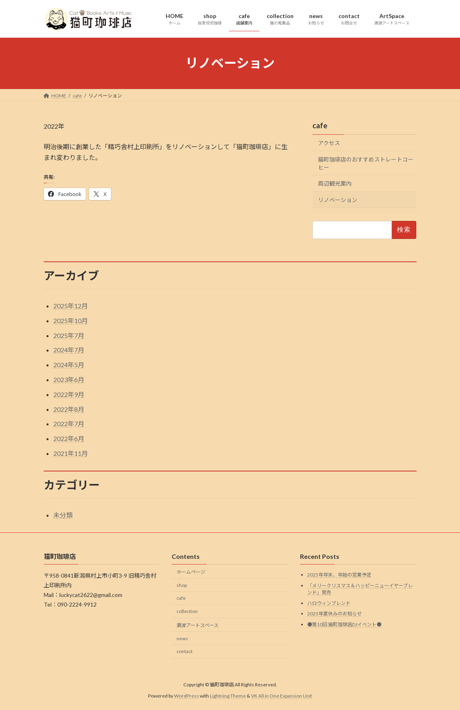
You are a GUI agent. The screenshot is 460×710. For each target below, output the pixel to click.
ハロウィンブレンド (329, 603)
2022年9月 (68, 394)
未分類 (63, 515)
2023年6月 (68, 379)
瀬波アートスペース (197, 625)
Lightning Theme (228, 696)
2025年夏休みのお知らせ (334, 614)
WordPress (186, 696)
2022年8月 (68, 409)
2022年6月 (68, 438)
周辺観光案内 (335, 183)
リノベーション (337, 199)
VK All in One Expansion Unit (281, 696)
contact (184, 652)
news (182, 638)
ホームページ (190, 572)
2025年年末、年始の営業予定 (339, 575)
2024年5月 (68, 364)
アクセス (329, 143)
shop (181, 585)
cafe (319, 125)
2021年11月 (70, 453)
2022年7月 (68, 423)
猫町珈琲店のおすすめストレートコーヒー (365, 163)
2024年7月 (68, 350)
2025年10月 (70, 320)
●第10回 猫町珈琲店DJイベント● (344, 624)
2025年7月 (68, 335)
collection (187, 611)
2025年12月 (70, 305)
